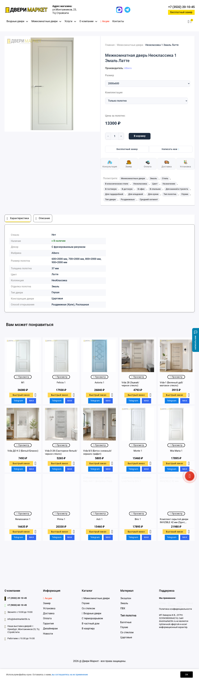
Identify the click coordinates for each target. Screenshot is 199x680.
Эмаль (153, 178)
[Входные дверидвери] (91, 613)
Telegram (18, 400)
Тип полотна (170, 194)
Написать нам (170, 149)
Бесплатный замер (181, 12)
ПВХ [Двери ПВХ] (122, 608)
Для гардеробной (114, 194)
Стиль (165, 178)
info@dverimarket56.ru (18, 619)
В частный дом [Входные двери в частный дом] (90, 623)
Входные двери (15, 21)
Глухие (184, 194)
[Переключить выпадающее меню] (27, 21)
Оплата (47, 618)
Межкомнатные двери (44, 21)
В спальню (155, 189)
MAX (31, 400)
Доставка (48, 613)
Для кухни (153, 194)
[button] (190, 21)
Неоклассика (140, 183)
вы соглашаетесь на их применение (70, 674)
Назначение (169, 183)
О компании (86, 21)
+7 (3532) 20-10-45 (181, 7)
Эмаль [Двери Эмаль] (124, 603)
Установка (49, 608)
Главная (110, 45)
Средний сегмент (149, 199)
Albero (128, 68)
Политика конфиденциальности (175, 609)
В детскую (127, 189)
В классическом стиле (116, 183)
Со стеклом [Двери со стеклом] (127, 632)
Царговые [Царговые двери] (126, 637)
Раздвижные (128, 199)
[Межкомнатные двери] (96, 598)
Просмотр (22, 377)
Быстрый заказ (21, 395)
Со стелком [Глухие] (88, 608)
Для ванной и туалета (177, 189)
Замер (47, 603)
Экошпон (125, 598)
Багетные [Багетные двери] (125, 622)
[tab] (18, 218)
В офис (141, 189)
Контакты (118, 21)
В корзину (140, 136)
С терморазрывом (92, 618)
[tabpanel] (99, 268)
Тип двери (110, 199)
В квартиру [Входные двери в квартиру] (88, 628)
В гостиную (111, 189)
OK (186, 674)
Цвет (154, 183)
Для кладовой (135, 194)
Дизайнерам (50, 628)
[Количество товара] (114, 136)
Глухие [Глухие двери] (124, 627)
